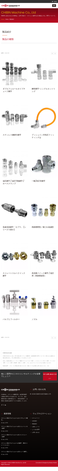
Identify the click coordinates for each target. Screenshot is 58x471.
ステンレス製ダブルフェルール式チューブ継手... (14, 451)
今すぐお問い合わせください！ (49, 376)
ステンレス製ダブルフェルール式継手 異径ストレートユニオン (14, 444)
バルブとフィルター (11, 319)
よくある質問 (35, 429)
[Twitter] (3, 404)
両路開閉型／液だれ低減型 (43, 227)
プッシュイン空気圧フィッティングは (43, 136)
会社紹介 (34, 420)
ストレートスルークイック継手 (14, 274)
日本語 (55, 1)
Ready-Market (53, 462)
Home (7, 19)
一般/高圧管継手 (38, 181)
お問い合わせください (41, 365)
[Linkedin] (5, 404)
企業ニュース (35, 426)
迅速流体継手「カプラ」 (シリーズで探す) (14, 228)
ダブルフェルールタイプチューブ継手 (14, 90)
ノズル (34, 319)
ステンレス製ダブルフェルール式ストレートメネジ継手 (14, 427)
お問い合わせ (35, 432)
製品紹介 (12, 19)
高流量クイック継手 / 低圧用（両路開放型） (43, 274)
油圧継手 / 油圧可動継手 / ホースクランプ (13, 182)
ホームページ (35, 417)
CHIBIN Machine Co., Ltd (17, 462)
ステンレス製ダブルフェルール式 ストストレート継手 (14, 435)
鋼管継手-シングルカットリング (43, 90)
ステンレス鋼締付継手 (12, 135)
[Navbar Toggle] (54, 5)
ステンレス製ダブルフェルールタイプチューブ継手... (14, 419)
